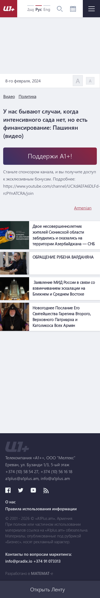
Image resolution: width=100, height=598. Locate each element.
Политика (27, 96)
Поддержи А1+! (50, 156)
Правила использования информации (41, 509)
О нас (10, 502)
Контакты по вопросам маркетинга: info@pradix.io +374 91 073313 (38, 557)
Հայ (30, 9)
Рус (38, 9)
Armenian (83, 208)
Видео (9, 96)
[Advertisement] (49, 383)
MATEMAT (40, 573)
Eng (46, 9)
